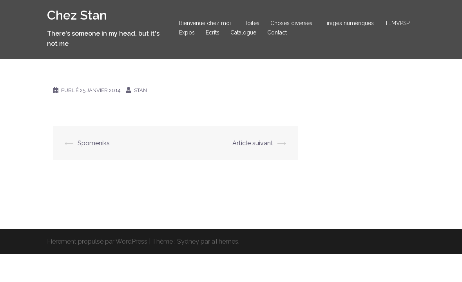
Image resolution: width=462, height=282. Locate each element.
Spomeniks (94, 143)
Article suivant (252, 143)
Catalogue (243, 32)
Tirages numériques (348, 23)
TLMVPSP (397, 23)
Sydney (188, 241)
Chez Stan (77, 15)
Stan (140, 90)
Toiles (252, 23)
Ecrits (212, 32)
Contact (277, 32)
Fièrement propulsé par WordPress (97, 241)
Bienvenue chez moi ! (206, 23)
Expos (187, 32)
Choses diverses (291, 23)
